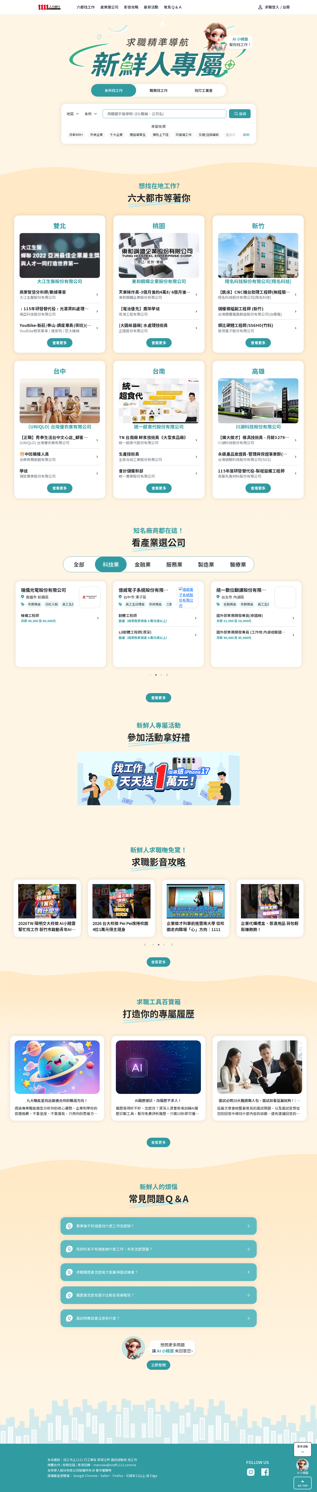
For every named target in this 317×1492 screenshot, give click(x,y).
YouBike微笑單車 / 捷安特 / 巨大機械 (49, 330)
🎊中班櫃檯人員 (34, 454)
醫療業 (238, 564)
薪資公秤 (103, 1459)
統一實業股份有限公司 (137, 476)
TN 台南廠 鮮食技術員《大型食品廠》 (153, 437)
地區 (70, 113)
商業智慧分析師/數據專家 (43, 292)
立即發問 (158, 1365)
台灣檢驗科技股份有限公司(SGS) (244, 459)
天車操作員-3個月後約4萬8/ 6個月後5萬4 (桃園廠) (154, 292)
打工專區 (90, 1459)
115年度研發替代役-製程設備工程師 (251, 471)
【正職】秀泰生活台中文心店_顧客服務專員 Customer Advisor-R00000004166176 (54, 437)
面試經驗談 (119, 1459)
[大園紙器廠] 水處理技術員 (143, 325)
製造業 (206, 564)
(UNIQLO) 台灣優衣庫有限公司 (59, 426)
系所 (88, 113)
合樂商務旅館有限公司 (38, 459)
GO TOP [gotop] (303, 1483)
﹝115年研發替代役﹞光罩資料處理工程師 (54, 309)
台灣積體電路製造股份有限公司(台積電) (250, 314)
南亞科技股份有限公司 (38, 314)
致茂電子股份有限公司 (236, 330)
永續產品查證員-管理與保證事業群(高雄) (252, 454)
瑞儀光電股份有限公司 (43, 590)
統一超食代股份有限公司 (159, 426)
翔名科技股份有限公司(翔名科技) (258, 281)
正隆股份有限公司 (133, 330)
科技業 (111, 564)
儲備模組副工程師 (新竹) (240, 308)
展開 (246, 134)
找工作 (132, 1459)
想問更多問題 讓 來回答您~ (172, 1348)
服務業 (174, 564)
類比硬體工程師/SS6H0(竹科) (245, 325)
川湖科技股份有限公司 (258, 426)
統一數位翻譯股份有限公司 (241, 590)
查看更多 (59, 342)
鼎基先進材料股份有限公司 (239, 476)
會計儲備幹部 (131, 471)
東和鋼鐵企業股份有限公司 (159, 281)
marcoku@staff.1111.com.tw (114, 1465)
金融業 (143, 564)
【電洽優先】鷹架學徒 (139, 308)
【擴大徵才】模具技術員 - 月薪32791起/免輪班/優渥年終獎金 (252, 437)
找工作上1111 (73, 1459)
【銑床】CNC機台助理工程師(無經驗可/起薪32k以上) (252, 292)
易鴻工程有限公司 (133, 314)
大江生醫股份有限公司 (59, 281)
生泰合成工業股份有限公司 (140, 459)
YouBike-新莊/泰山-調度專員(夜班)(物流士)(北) (55, 325)
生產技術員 (129, 454)
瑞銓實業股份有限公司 (38, 476)
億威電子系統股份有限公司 (143, 590)
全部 (79, 564)
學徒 (24, 471)
